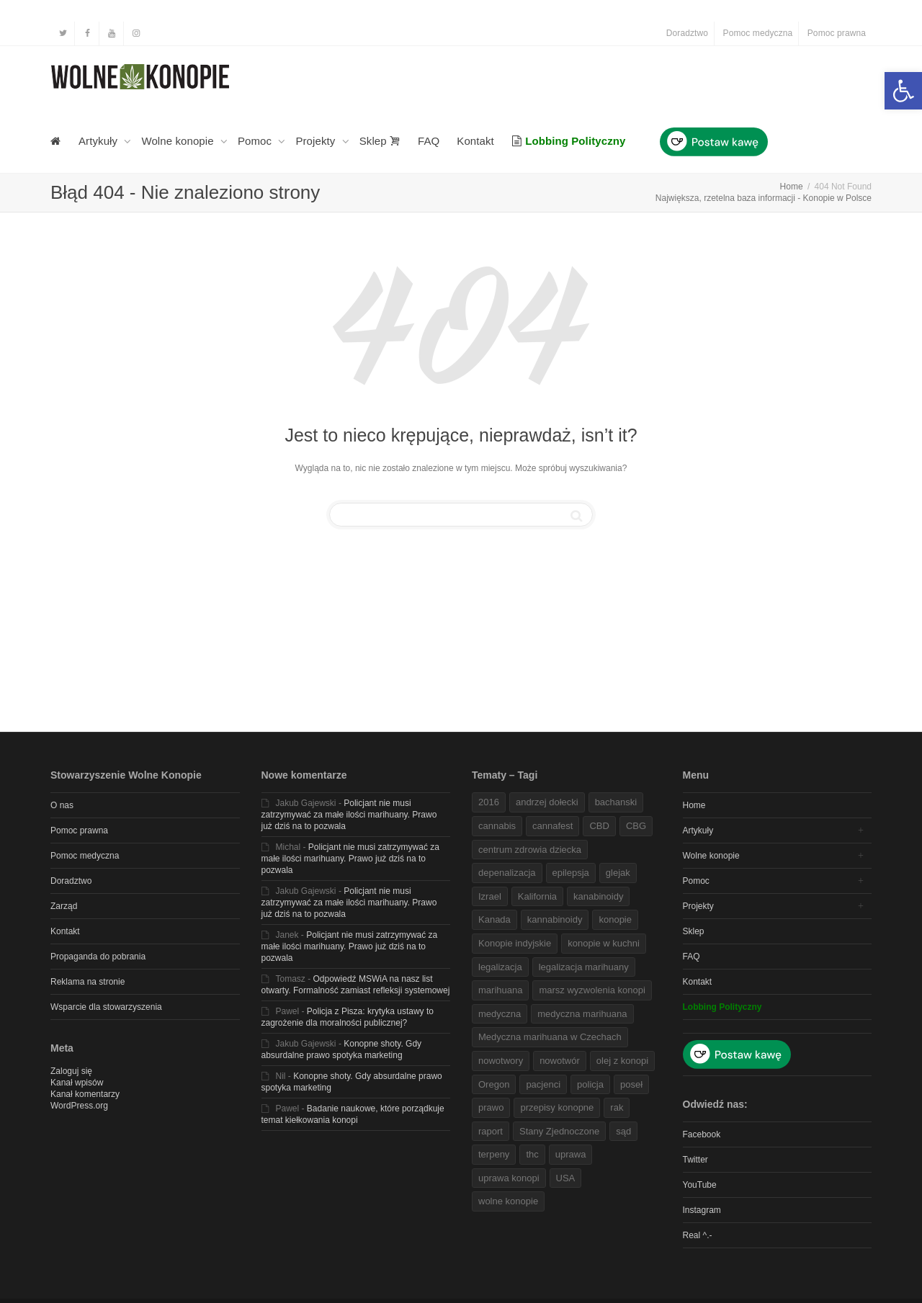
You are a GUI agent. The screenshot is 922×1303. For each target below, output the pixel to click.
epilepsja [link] (570, 872)
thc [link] (532, 1154)
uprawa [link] (570, 1154)
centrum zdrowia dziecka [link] (529, 849)
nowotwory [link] (500, 1060)
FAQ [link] (428, 141)
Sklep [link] (379, 141)
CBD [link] (599, 825)
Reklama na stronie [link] (87, 982)
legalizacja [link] (500, 967)
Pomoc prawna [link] (836, 33)
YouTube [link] (700, 1185)
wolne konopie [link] (508, 1201)
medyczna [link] (499, 1013)
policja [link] (590, 1084)
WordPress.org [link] (79, 1106)
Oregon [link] (493, 1084)
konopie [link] (615, 919)
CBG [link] (636, 825)
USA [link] (566, 1178)
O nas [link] (61, 805)
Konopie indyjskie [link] (514, 943)
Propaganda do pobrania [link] (98, 956)
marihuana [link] (500, 990)
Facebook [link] (702, 1134)
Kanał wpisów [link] (76, 1083)
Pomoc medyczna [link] (758, 33)
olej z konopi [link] (622, 1060)
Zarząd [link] (63, 906)
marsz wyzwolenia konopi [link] (592, 990)
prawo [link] (490, 1107)
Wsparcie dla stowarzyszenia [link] (106, 1007)
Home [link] (694, 805)
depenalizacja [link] (507, 872)
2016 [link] (488, 802)
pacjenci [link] (543, 1084)
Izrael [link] (489, 896)
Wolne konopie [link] (179, 141)
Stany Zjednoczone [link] (559, 1131)
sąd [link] (623, 1131)
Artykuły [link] (99, 141)
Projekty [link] (316, 141)
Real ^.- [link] (697, 1235)
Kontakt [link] (475, 141)
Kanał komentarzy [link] (85, 1094)
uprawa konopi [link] (509, 1178)
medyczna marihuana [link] (582, 1013)
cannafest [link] (552, 825)
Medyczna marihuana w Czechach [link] (550, 1036)
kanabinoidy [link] (598, 896)
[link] (903, 90)
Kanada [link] (494, 919)
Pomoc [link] (256, 141)
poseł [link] (631, 1084)
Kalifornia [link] (537, 896)
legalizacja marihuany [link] (584, 967)
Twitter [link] (695, 1160)
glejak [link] (618, 872)
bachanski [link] (616, 802)
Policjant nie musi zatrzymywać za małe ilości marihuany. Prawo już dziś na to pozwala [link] (349, 814)
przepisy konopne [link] (557, 1107)
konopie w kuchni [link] (604, 943)
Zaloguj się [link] (71, 1071)
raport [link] (490, 1131)
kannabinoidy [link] (555, 919)
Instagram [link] (702, 1210)
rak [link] (616, 1107)
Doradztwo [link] (687, 33)
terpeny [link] (493, 1154)
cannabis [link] (497, 825)
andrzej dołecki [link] (547, 802)
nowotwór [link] (560, 1060)
